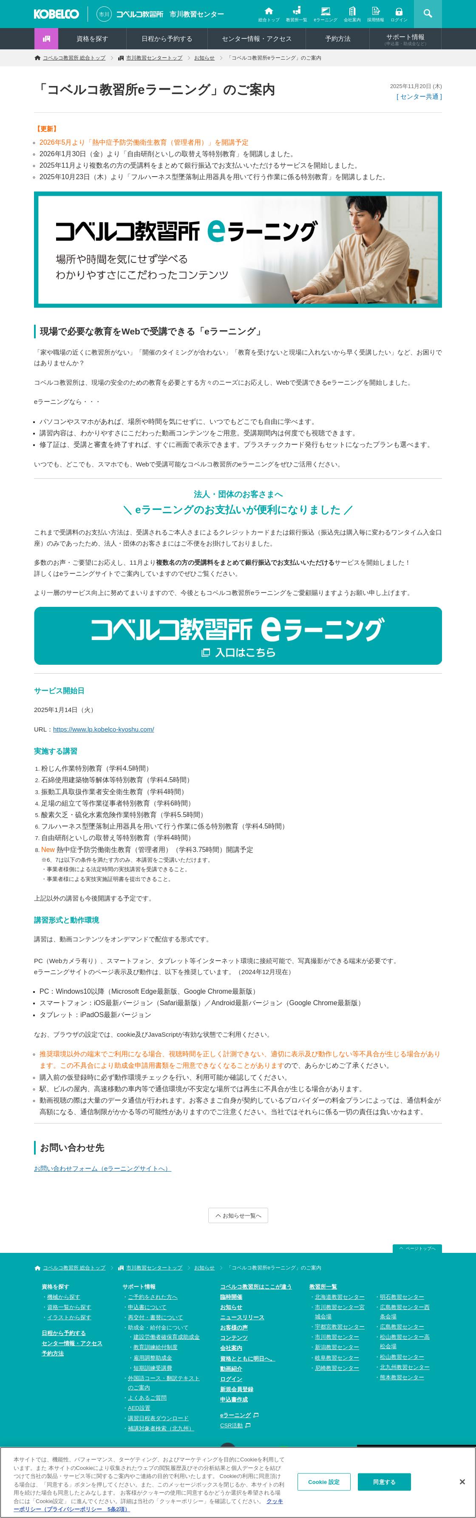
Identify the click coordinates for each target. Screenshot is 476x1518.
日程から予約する (167, 38)
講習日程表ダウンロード (158, 1418)
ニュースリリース (242, 1317)
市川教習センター (197, 14)
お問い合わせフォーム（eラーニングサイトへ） (102, 1168)
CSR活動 (231, 1425)
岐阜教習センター (337, 1358)
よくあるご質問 (147, 1398)
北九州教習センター (405, 1367)
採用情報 (375, 19)
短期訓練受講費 (152, 1368)
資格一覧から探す (69, 1307)
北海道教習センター (340, 1297)
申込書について (147, 1307)
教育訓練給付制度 (155, 1347)
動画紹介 (231, 1369)
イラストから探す (69, 1317)
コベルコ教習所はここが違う (256, 1287)
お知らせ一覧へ (242, 1215)
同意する (384, 1482)
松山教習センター (402, 1357)
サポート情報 (405, 39)
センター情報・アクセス (257, 38)
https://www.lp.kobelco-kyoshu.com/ (103, 729)
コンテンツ (234, 1338)
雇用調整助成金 (152, 1358)
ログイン (399, 19)
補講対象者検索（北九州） (161, 1428)
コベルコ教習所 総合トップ (74, 58)
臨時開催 (231, 1297)
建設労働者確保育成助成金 (166, 1337)
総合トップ (269, 19)
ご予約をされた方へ (153, 1297)
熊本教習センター (402, 1377)
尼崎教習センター (337, 1368)
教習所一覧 (296, 19)
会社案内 (352, 19)
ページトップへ (421, 1248)
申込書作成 (234, 1399)
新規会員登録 (236, 1389)
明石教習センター (402, 1297)
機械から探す (63, 1297)
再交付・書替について (155, 1317)
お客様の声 (234, 1327)
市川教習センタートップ (154, 58)
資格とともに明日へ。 (247, 1358)
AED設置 (139, 1408)
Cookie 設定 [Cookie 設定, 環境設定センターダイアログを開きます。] (324, 1482)
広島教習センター (402, 1327)
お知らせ (204, 58)
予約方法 (338, 38)
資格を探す (92, 38)
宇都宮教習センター (340, 1327)
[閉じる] (462, 1481)
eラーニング (325, 19)
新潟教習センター (337, 1347)
